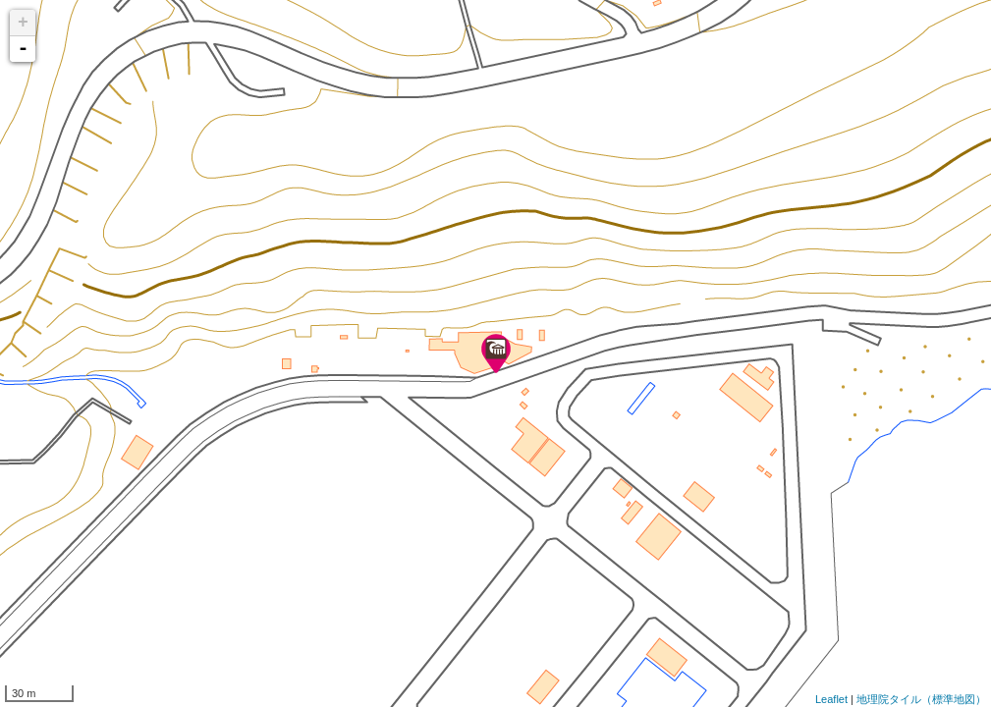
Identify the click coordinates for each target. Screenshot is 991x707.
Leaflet (831, 699)
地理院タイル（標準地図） (921, 699)
